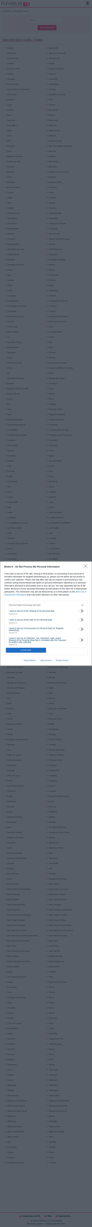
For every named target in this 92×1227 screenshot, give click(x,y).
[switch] (81, 610)
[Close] (86, 567)
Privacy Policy (62, 660)
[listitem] (46, 605)
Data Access (45, 660)
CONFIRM (26, 650)
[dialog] (46, 613)
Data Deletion (30, 660)
